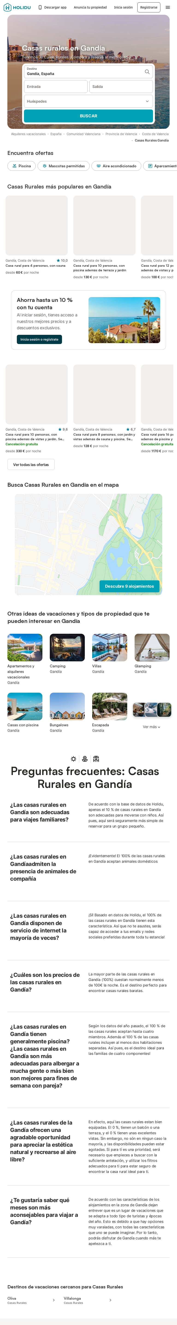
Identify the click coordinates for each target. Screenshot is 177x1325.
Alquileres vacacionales (28, 134)
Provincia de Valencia (121, 134)
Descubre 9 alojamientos (129, 586)
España (56, 134)
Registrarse (148, 7)
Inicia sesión (123, 7)
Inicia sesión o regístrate (39, 339)
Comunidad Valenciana (83, 134)
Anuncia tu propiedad (90, 7)
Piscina (21, 166)
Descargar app (52, 7)
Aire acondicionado (116, 166)
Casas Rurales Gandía (152, 140)
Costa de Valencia (155, 134)
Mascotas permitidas (63, 166)
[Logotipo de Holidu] (19, 7)
